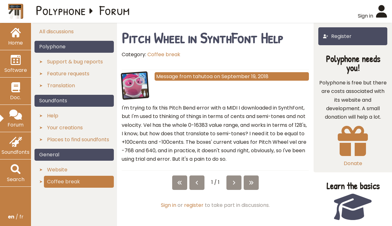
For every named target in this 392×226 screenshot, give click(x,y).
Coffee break (163, 54)
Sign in (168, 205)
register (194, 205)
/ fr (16, 216)
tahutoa (203, 76)
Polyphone (61, 10)
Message (167, 76)
